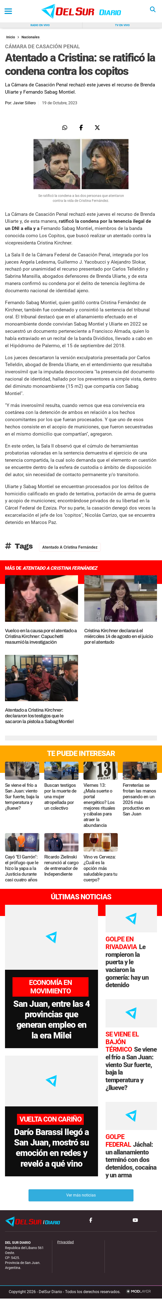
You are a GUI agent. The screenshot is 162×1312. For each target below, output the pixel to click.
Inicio (10, 37)
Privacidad (65, 1256)
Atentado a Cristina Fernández (70, 547)
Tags (19, 546)
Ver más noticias (81, 1208)
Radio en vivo (40, 25)
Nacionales (31, 37)
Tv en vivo (122, 25)
